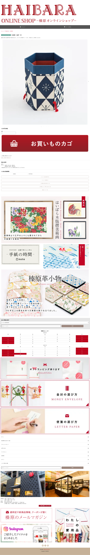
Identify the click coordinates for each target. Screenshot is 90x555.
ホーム (2, 31)
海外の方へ (8, 157)
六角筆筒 (11, 31)
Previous (1, 81)
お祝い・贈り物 (4, 157)
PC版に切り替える (47, 549)
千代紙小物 (6, 31)
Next (88, 81)
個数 (2, 131)
